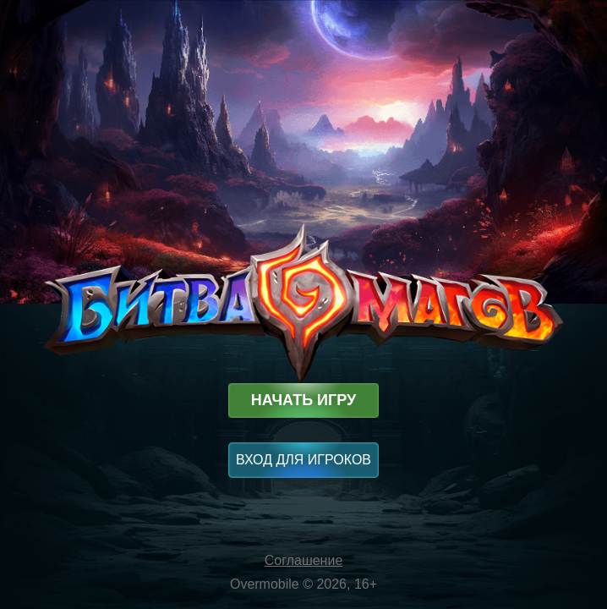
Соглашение (304, 560)
